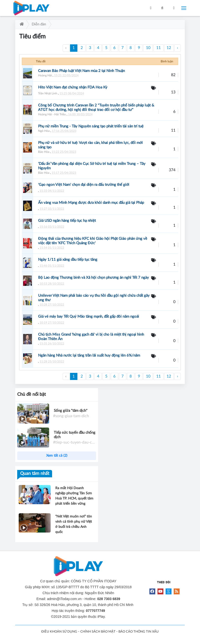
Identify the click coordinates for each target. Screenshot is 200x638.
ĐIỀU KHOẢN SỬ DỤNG (59, 631)
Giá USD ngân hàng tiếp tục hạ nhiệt (67, 221)
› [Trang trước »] (177, 48)
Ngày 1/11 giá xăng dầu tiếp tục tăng (67, 259)
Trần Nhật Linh (47, 93)
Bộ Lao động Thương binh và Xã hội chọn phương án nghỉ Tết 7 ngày (93, 277)
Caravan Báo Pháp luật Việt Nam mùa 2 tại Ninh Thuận (81, 71)
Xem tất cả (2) (56, 455)
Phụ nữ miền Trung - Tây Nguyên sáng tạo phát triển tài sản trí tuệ (90, 126)
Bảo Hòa (43, 151)
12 (169, 48)
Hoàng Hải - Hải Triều (52, 114)
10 (148, 48)
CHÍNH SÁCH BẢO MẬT (97, 631)
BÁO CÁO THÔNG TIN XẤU (138, 631)
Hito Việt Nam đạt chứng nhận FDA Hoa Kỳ (72, 87)
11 (158, 48)
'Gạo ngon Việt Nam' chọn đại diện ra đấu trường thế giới (83, 185)
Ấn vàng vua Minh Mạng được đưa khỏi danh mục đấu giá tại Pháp (91, 203)
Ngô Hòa (44, 130)
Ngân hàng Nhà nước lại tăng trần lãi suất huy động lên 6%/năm (89, 355)
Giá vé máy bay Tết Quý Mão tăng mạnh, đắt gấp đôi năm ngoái (88, 316)
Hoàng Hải (45, 75)
